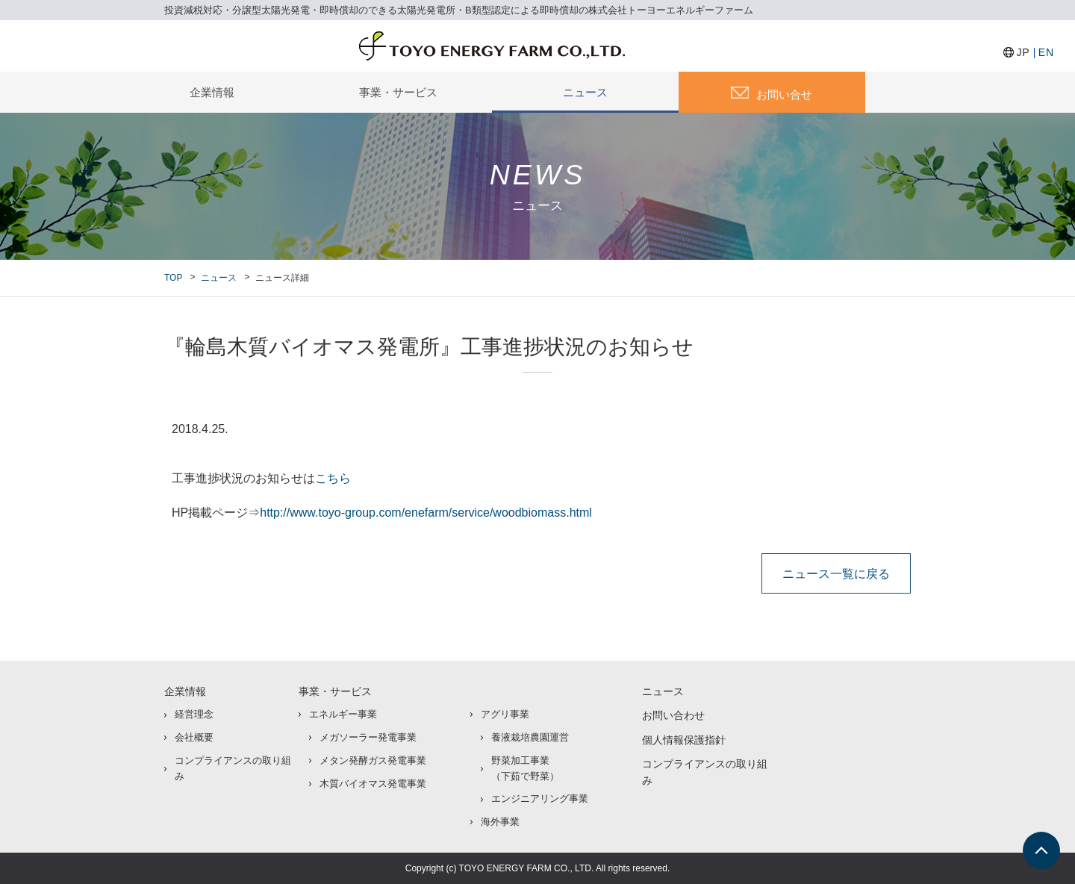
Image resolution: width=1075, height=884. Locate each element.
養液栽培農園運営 (530, 737)
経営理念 (194, 714)
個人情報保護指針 (684, 740)
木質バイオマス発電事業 (373, 783)
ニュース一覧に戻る (836, 573)
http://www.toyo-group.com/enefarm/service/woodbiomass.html (426, 512)
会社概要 (194, 737)
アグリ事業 (505, 714)
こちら (333, 478)
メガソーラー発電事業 (368, 737)
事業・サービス (398, 92)
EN (1046, 52)
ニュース (585, 92)
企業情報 (212, 92)
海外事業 (500, 821)
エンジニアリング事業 (539, 798)
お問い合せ (784, 94)
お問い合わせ (673, 715)
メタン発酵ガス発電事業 (373, 760)
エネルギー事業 (343, 714)
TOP (173, 278)
